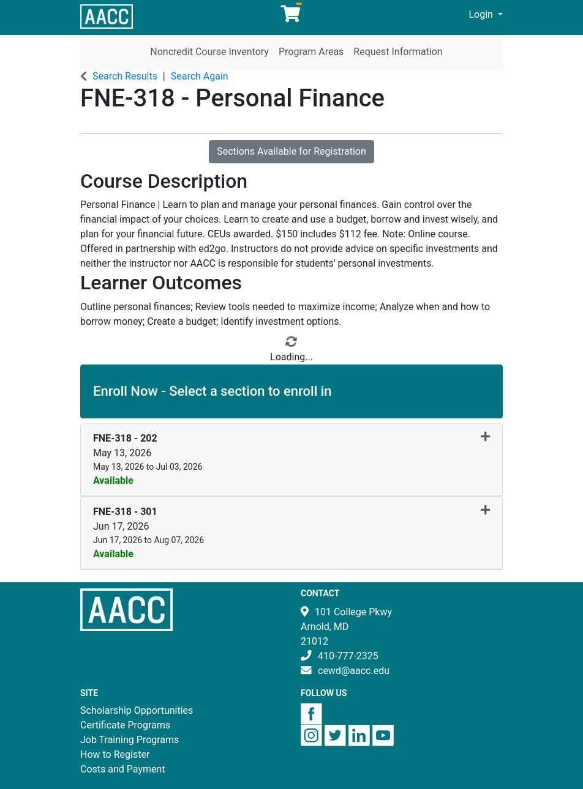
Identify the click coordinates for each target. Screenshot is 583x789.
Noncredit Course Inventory (209, 51)
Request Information (397, 51)
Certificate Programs (125, 725)
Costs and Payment (122, 769)
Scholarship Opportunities (136, 710)
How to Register (114, 754)
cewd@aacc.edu (353, 670)
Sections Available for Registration (291, 151)
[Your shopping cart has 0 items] (291, 17)
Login (482, 14)
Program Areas (311, 51)
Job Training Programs (129, 740)
